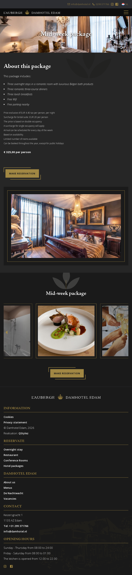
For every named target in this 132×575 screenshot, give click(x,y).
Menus (8, 487)
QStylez (23, 433)
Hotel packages (13, 466)
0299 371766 (100, 4)
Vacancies (10, 498)
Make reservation (22, 173)
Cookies (8, 417)
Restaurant (11, 455)
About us (9, 482)
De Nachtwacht (13, 493)
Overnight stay (13, 449)
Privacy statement (15, 422)
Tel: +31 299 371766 (16, 526)
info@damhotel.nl (78, 4)
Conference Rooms (16, 460)
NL (125, 4)
